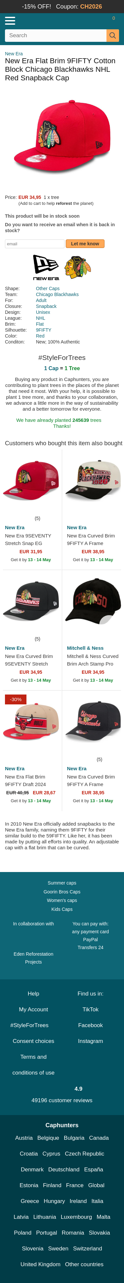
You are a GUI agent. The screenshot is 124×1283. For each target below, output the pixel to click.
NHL (40, 318)
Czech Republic (84, 1154)
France (75, 1185)
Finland (52, 1185)
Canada (99, 1138)
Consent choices (33, 1041)
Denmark (32, 1169)
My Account (33, 1009)
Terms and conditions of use (33, 1065)
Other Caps (48, 288)
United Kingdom (41, 1264)
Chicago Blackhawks (57, 294)
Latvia (21, 1217)
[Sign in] (88, 21)
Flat (40, 324)
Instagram (90, 1041)
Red (40, 336)
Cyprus (51, 1154)
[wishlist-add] (47, 504)
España (93, 1169)
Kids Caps (62, 909)
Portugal (46, 1233)
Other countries (84, 1264)
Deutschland (64, 1169)
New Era (14, 53)
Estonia (29, 1185)
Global (96, 1185)
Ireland (78, 1201)
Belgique (48, 1138)
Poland (22, 1233)
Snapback (46, 306)
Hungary (54, 1201)
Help (33, 994)
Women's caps (62, 900)
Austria (24, 1138)
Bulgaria (74, 1138)
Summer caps (62, 883)
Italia (97, 1201)
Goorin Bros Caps (62, 891)
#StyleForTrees (33, 1025)
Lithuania (44, 1217)
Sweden (58, 1248)
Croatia (29, 1154)
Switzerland (87, 1248)
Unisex (43, 312)
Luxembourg (76, 1217)
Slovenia (32, 1248)
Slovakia (99, 1233)
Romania (73, 1233)
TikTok (91, 1009)
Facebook (90, 1025)
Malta (103, 1217)
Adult (41, 300)
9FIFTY (44, 330)
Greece (30, 1201)
